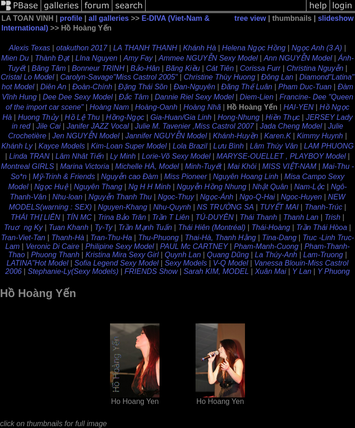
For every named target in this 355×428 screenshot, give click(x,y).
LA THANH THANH (145, 48)
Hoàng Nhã (202, 107)
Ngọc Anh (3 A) (317, 48)
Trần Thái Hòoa (321, 227)
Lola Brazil (189, 146)
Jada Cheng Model (291, 126)
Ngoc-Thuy (176, 197)
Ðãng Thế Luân (246, 87)
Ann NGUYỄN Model (298, 58)
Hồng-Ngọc (125, 117)
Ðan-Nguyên (194, 87)
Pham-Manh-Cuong (266, 246)
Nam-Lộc (309, 187)
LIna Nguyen (96, 58)
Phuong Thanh (55, 255)
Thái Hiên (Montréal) (211, 227)
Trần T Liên (171, 217)
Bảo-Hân (144, 68)
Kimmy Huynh (320, 136)
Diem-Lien (257, 97)
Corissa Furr (260, 68)
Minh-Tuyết (203, 166)
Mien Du (15, 58)
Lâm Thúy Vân (274, 146)
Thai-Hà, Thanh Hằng (220, 238)
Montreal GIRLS (27, 166)
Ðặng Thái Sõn (143, 87)
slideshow (336, 18)
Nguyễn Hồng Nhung (211, 187)
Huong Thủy (38, 117)
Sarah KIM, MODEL (216, 271)
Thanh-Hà (67, 238)
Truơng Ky (23, 227)
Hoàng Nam (109, 107)
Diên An (53, 87)
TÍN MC (79, 217)
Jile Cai (49, 126)
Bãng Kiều (183, 68)
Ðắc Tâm (134, 97)
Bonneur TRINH (98, 68)
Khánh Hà (199, 48)
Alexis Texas (29, 48)
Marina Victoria (84, 166)
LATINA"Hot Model (37, 263)
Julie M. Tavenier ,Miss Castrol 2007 (194, 126)
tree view (250, 18)
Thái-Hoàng (270, 227)
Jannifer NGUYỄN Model (166, 136)
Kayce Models (61, 146)
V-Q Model (230, 263)
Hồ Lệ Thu (82, 117)
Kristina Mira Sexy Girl (122, 255)
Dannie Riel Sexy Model (194, 97)
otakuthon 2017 (81, 48)
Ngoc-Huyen (301, 197)
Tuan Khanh (68, 227)
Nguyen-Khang (122, 207)
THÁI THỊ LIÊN (35, 217)
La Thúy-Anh (276, 255)
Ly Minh (123, 156)
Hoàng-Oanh (156, 107)
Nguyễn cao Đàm (130, 176)
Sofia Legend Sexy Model (116, 263)
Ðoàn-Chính (92, 87)
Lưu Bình (228, 146)
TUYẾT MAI (279, 207)
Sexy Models (186, 263)
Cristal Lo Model (27, 77)
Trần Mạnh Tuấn (145, 227)
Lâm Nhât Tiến (79, 156)
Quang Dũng (228, 255)
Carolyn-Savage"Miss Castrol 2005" (119, 77)
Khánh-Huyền (235, 136)
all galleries (109, 18)
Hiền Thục (283, 117)
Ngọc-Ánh (216, 197)
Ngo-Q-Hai (257, 197)
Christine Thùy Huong (219, 77)
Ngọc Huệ (50, 187)
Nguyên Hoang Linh (245, 176)
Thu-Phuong (158, 238)
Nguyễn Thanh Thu (120, 197)
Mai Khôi (241, 166)
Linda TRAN (29, 156)
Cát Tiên (220, 68)
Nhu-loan (67, 197)
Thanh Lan (300, 217)
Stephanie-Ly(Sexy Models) (73, 271)
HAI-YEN (298, 107)
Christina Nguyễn (315, 68)
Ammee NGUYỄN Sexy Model (208, 58)
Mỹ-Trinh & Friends (64, 176)
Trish (332, 217)
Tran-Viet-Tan (23, 238)
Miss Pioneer (185, 176)
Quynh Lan (183, 255)
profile (71, 18)
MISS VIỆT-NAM (290, 166)
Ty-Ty (103, 227)
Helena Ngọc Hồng (253, 48)
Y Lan (302, 271)
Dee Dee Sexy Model (78, 97)
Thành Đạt (52, 58)
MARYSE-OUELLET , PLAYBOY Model (281, 156)
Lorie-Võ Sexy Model (176, 156)
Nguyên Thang (98, 187)
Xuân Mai (270, 271)
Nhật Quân (270, 187)
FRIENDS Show (151, 271)
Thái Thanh (258, 217)
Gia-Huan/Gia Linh (181, 117)
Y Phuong (334, 271)
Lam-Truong (323, 255)
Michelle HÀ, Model (147, 166)
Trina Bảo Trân (122, 217)
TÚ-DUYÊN (215, 217)
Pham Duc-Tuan (304, 87)
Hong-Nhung (239, 117)
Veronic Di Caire (53, 246)
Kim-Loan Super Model (129, 146)
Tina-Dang (279, 238)
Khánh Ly (16, 146)
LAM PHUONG (329, 146)
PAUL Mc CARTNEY (194, 246)
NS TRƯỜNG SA (225, 207)
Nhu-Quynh (172, 207)
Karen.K (277, 136)
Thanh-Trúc (324, 207)
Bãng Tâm (49, 68)
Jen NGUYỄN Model (85, 136)
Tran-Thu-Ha (111, 238)
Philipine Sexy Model (120, 246)
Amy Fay (138, 58)
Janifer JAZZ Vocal (98, 126)
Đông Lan (277, 77)
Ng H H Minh (150, 187)
